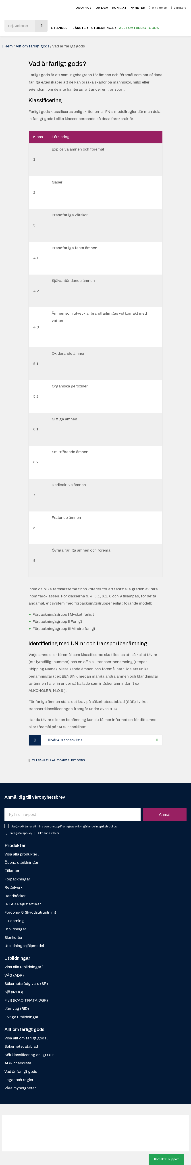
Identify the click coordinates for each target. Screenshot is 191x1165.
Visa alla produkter (21, 854)
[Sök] (41, 26)
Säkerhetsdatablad (21, 1047)
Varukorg (180, 7)
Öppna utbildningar (21, 863)
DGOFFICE (83, 7)
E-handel (59, 28)
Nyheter (138, 7)
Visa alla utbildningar (24, 967)
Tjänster (79, 28)
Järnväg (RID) (16, 1009)
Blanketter (13, 938)
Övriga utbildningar (21, 1017)
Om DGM (102, 7)
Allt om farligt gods (139, 28)
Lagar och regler (18, 1080)
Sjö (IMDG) (13, 992)
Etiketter (11, 871)
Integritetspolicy (21, 833)
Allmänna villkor (48, 833)
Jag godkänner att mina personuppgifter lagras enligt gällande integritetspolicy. (64, 826)
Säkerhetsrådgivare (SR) (26, 984)
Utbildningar (103, 28)
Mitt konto (159, 7)
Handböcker (15, 896)
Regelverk (13, 888)
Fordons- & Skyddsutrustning (30, 913)
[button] (166, 1159)
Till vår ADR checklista (65, 740)
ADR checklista (17, 1063)
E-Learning (14, 921)
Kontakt (119, 7)
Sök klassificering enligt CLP (29, 1055)
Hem (8, 46)
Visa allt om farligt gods (26, 1039)
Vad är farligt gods (20, 1072)
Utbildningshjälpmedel (24, 946)
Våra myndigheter (20, 1088)
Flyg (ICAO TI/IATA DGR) (26, 1000)
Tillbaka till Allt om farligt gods (58, 760)
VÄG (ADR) (14, 976)
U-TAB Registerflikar (22, 904)
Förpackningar (17, 879)
